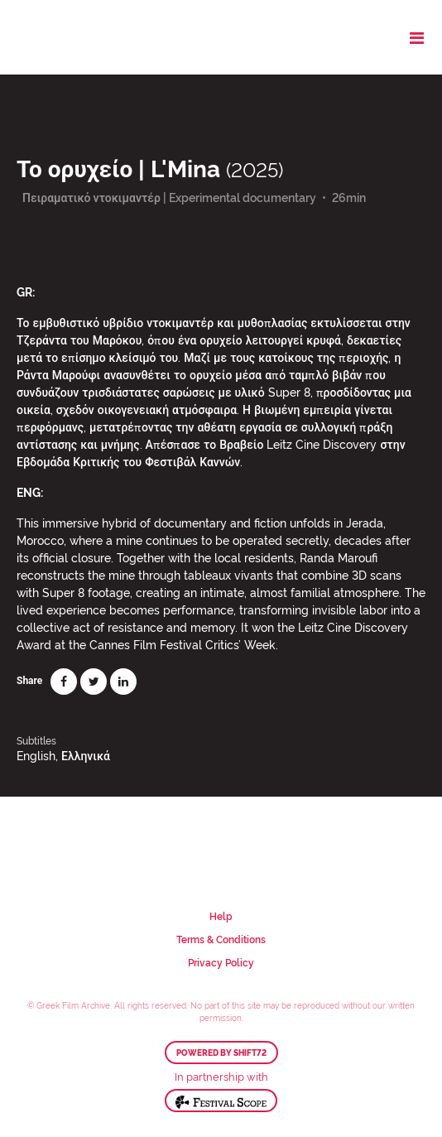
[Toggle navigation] (417, 37)
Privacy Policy (221, 962)
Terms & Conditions (221, 939)
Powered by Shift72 (221, 1052)
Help (221, 915)
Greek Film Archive (85, 37)
